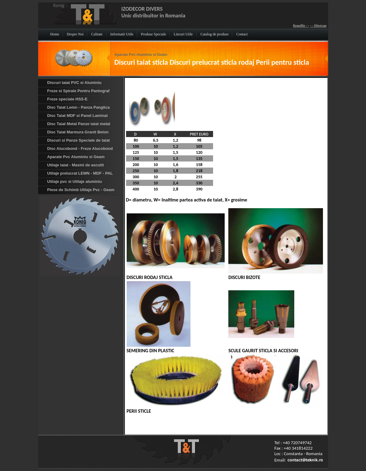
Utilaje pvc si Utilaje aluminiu (74, 181)
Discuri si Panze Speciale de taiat (78, 140)
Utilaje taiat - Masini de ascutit (75, 165)
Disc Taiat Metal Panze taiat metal (78, 123)
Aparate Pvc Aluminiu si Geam (141, 55)
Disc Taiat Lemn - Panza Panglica (78, 107)
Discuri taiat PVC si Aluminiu (74, 82)
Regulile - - (301, 26)
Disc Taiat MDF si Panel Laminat (77, 115)
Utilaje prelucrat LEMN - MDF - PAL (80, 173)
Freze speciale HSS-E (67, 99)
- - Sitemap (318, 26)
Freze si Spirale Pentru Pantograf (78, 91)
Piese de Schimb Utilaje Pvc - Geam (80, 189)
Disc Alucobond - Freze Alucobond (80, 148)
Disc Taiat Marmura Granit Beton (78, 132)
